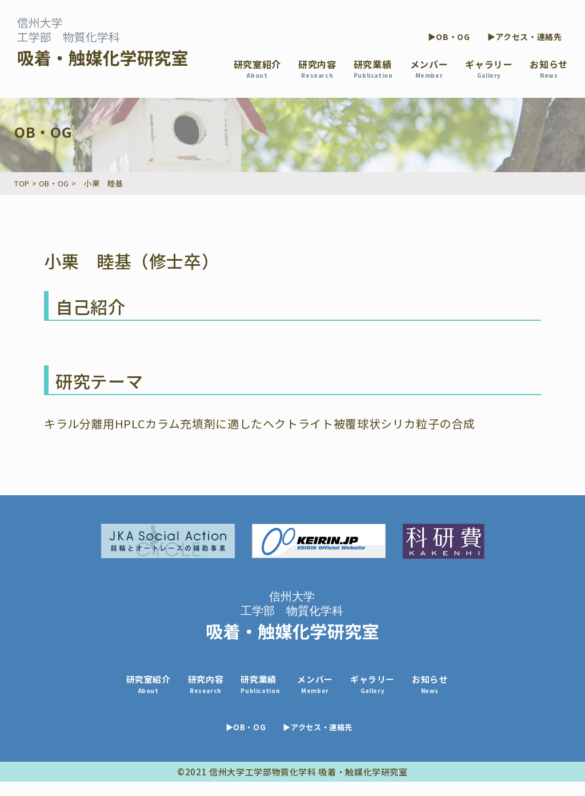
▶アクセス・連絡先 (524, 36)
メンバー (429, 68)
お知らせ (549, 68)
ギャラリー (488, 68)
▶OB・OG (449, 36)
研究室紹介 (257, 68)
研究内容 (317, 68)
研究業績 (373, 68)
